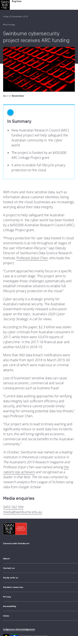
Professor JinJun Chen (32, 213)
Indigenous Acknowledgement (19, 584)
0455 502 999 (13, 462)
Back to (13, 51)
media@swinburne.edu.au (22, 467)
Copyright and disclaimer (34, 604)
